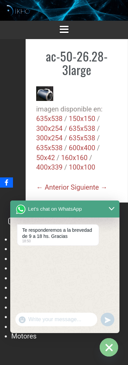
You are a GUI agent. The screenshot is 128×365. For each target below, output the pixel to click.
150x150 (82, 119)
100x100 (82, 167)
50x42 (45, 158)
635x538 (49, 119)
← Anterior (52, 187)
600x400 (82, 148)
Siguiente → (89, 187)
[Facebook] (6, 182)
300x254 (49, 128)
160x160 (74, 158)
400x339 (49, 167)
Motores (24, 336)
